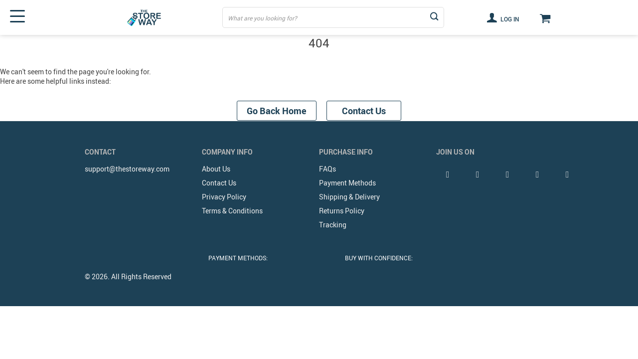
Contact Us (364, 111)
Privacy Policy (224, 196)
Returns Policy (341, 210)
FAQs (327, 169)
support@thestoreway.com (127, 169)
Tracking (332, 224)
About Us (216, 169)
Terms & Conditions (232, 210)
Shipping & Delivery (349, 196)
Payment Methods (347, 182)
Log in (502, 17)
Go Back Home (277, 111)
